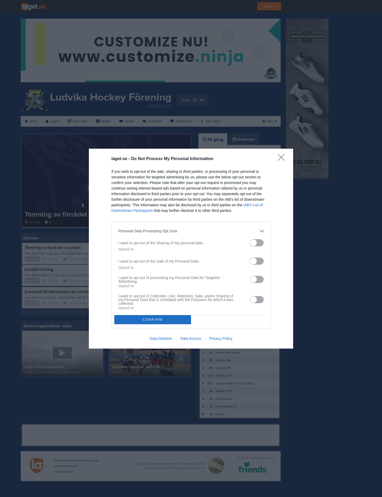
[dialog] (191, 249)
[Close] (283, 159)
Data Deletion (161, 338)
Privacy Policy (220, 338)
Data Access (190, 338)
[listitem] (191, 231)
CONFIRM (153, 320)
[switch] (257, 242)
